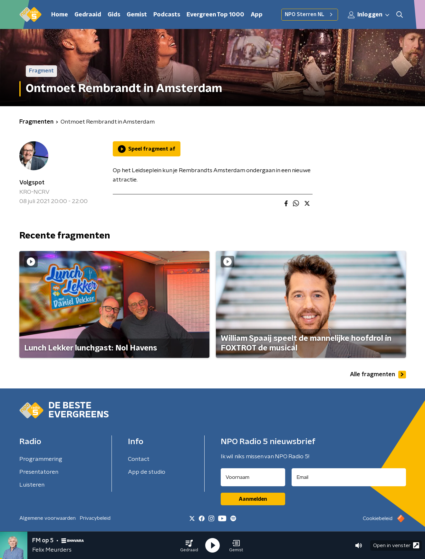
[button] (189, 545)
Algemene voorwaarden (47, 518)
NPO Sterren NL (309, 14)
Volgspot (31, 183)
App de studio (146, 472)
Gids (114, 15)
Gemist (137, 15)
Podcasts (166, 15)
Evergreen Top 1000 (215, 15)
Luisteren (31, 485)
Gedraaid (87, 15)
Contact (139, 459)
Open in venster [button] (396, 545)
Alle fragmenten (378, 374)
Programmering (40, 459)
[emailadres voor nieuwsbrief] (349, 477)
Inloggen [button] (369, 14)
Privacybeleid (95, 518)
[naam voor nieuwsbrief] (253, 477)
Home (59, 15)
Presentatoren (38, 472)
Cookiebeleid (377, 518)
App (257, 15)
